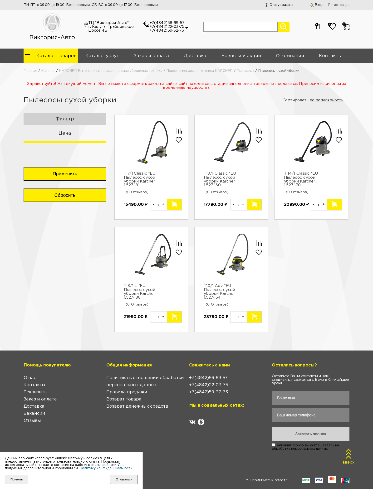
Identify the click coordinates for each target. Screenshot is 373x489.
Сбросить (64, 195)
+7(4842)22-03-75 (166, 27)
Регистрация (338, 5)
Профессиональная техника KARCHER (199, 70)
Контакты (330, 56)
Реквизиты (36, 392)
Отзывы (32, 421)
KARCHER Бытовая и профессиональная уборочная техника (110, 70)
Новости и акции (241, 56)
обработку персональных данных (300, 448)
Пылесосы (245, 70)
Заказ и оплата (151, 56)
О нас (30, 378)
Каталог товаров (56, 56)
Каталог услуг (102, 56)
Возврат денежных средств (137, 406)
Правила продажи (126, 392)
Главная (30, 70)
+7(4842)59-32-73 (166, 30)
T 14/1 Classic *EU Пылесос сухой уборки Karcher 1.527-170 (301, 179)
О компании (290, 56)
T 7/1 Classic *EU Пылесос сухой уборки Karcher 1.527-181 (140, 179)
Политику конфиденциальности (106, 468)
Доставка (195, 56)
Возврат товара (124, 399)
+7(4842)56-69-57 (167, 23)
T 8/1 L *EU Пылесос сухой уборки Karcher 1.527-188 (139, 291)
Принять (16, 479)
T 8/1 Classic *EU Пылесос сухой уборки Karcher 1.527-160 (220, 179)
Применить (65, 173)
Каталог (48, 70)
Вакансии (34, 413)
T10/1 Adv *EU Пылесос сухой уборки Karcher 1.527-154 (219, 291)
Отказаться (124, 479)
